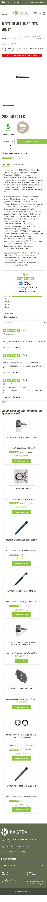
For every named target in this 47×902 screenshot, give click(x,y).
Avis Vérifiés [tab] (19, 164)
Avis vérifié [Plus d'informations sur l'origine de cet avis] (9, 334)
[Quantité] (13, 141)
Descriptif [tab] (6, 164)
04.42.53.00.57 (17, 2)
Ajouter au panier (31, 141)
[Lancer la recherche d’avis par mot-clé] (45, 322)
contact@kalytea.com (21, 851)
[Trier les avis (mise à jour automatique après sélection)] (24, 317)
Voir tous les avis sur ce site (25, 291)
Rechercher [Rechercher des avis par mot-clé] (23, 323)
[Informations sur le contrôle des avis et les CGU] (37, 287)
